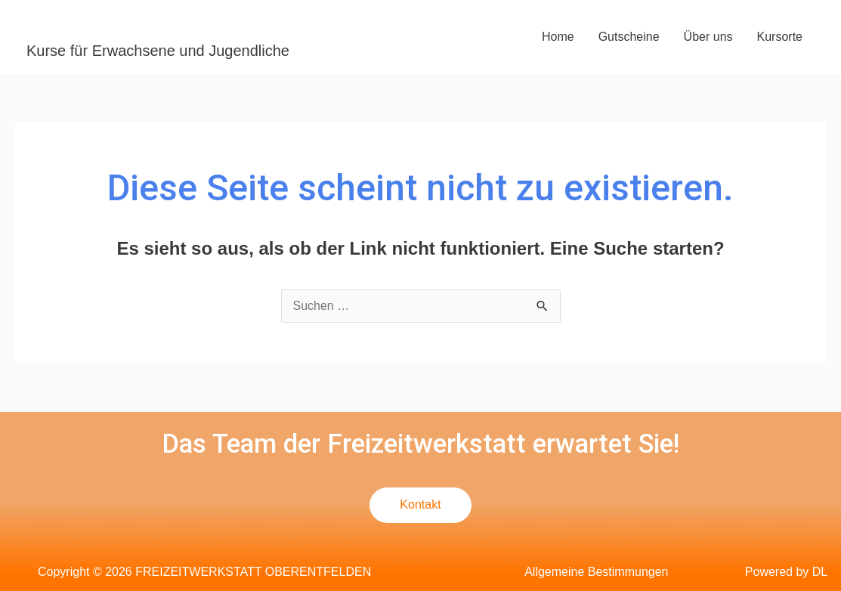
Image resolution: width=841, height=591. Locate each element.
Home (558, 36)
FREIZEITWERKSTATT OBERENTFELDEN (247, 25)
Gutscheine (629, 36)
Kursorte (779, 36)
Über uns (708, 36)
